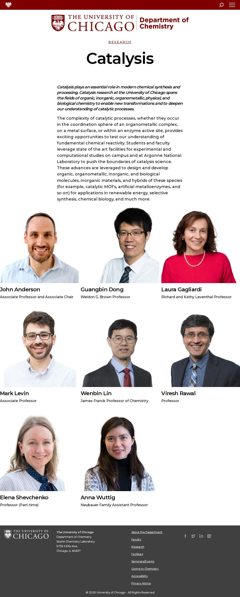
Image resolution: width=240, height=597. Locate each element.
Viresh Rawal (178, 393)
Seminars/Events (142, 561)
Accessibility (139, 576)
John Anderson (20, 289)
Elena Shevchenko (24, 497)
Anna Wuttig (98, 497)
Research (120, 42)
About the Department (146, 532)
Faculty (136, 539)
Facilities (137, 554)
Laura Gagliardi (181, 289)
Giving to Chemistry (145, 568)
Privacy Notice (141, 583)
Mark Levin (14, 393)
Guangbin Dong (102, 289)
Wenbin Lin (96, 393)
